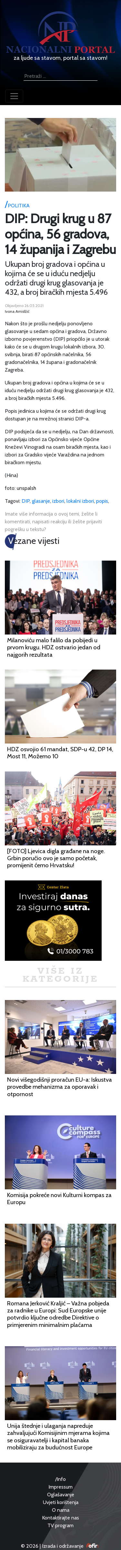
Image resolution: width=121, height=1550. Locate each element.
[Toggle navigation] (14, 96)
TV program (60, 1525)
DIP (26, 501)
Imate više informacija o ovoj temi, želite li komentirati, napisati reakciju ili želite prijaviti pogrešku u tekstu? (53, 521)
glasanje (41, 501)
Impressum (60, 1487)
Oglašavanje (60, 1494)
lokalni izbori (80, 501)
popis (102, 501)
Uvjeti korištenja (60, 1502)
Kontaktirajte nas (60, 1518)
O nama (60, 1510)
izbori (58, 501)
